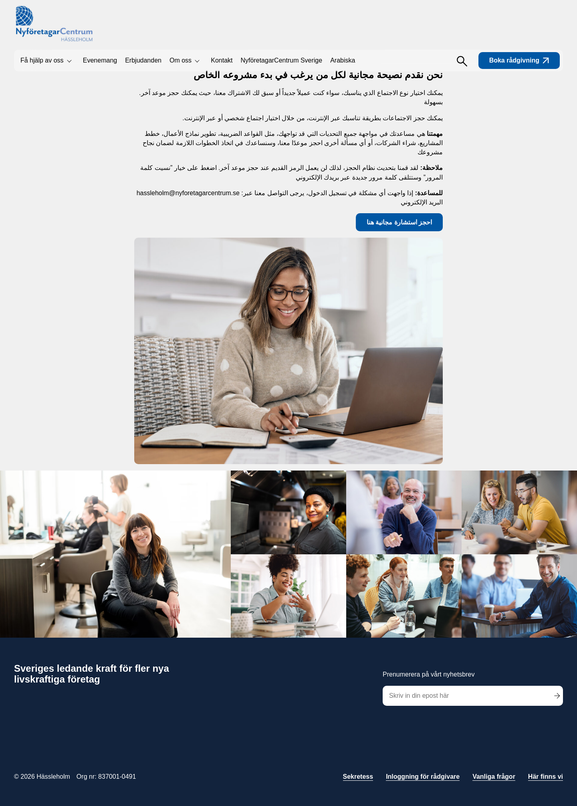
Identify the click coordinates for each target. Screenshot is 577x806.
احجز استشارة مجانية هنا (399, 222)
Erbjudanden (143, 60)
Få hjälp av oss (42, 60)
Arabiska (342, 60)
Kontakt (221, 60)
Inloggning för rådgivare (423, 776)
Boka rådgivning (519, 60)
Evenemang (100, 60)
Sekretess (358, 776)
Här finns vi (545, 776)
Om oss (180, 60)
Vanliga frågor (493, 776)
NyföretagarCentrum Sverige (282, 60)
